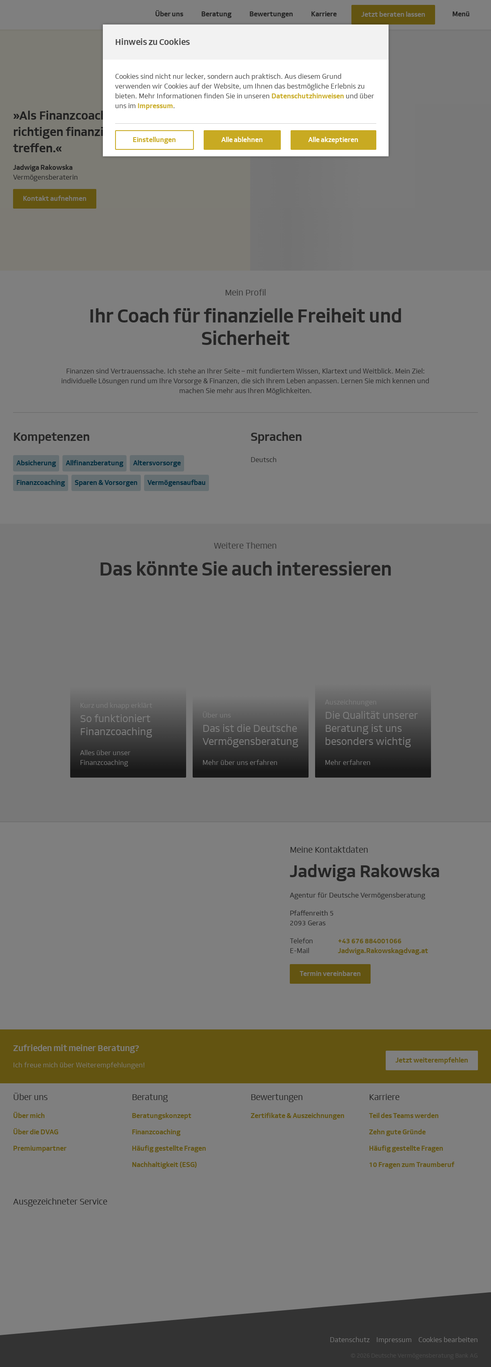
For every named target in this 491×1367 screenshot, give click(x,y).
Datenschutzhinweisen (307, 96)
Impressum (155, 106)
